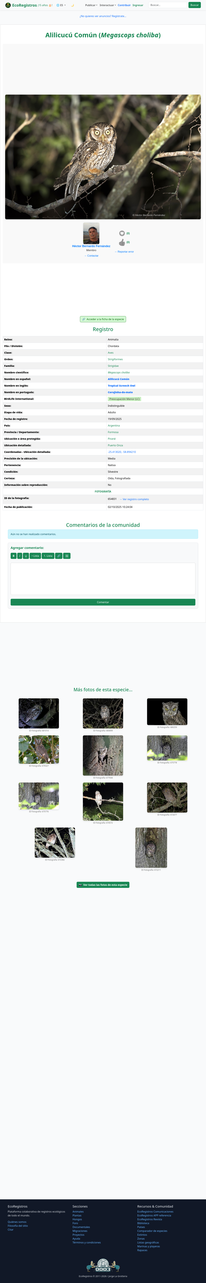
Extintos (142, 1235)
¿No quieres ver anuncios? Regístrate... (103, 16)
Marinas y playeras (148, 1246)
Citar (11, 1229)
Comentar (103, 602)
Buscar (195, 5)
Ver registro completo (134, 499)
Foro (75, 1223)
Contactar (91, 255)
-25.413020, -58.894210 (122, 452)
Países (141, 1227)
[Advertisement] (103, 68)
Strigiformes (115, 359)
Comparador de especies (152, 1231)
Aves (110, 352)
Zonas (141, 1238)
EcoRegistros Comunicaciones (155, 1211)
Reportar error (124, 251)
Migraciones (80, 1231)
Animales (78, 1211)
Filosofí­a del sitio (18, 1225)
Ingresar (138, 5)
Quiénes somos (17, 1222)
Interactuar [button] (107, 5)
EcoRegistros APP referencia (154, 1215)
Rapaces (142, 1250)
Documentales (81, 1227)
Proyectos (78, 1235)
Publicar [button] (90, 5)
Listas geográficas (148, 1242)
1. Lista (48, 556)
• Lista (35, 556)
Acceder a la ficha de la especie (103, 319)
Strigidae (113, 366)
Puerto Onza (115, 445)
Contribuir (124, 5)
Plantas (77, 1215)
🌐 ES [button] (60, 5)
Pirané (112, 438)
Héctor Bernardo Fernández (91, 246)
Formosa (113, 432)
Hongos (77, 1219)
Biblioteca (143, 1223)
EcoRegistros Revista (149, 1219)
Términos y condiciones (87, 1242)
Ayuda (76, 1238)
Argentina (114, 425)
